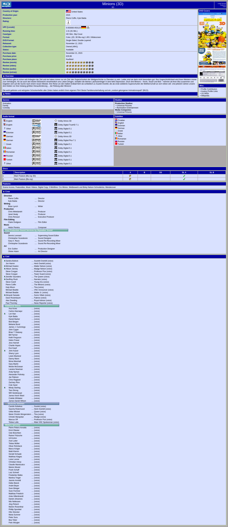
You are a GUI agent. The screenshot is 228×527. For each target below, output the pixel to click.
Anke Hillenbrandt (16, 496)
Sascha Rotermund (17, 409)
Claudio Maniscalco (17, 464)
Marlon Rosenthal (16, 507)
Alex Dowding (11, 300)
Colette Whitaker (15, 398)
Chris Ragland (14, 380)
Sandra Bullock (12, 261)
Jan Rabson (14, 377)
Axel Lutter (13, 441)
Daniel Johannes (15, 499)
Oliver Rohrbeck (15, 446)
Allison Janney (12, 269)
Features (223, 5)
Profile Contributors (209, 89)
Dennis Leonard (14, 235)
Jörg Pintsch (14, 504)
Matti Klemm (14, 451)
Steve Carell (11, 282)
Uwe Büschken (15, 433)
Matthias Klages (15, 457)
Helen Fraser (14, 340)
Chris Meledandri (15, 212)
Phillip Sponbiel (15, 509)
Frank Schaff (14, 470)
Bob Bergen (13, 322)
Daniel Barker (14, 319)
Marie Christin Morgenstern (20, 414)
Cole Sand (13, 385)
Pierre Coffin (71, 18)
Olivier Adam (13, 251)
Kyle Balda (81, 18)
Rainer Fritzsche (15, 435)
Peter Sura (13, 517)
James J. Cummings (17, 327)
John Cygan (14, 330)
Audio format (222, 3)
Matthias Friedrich (16, 494)
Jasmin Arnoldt (15, 480)
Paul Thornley (11, 303)
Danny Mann (14, 359)
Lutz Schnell (14, 472)
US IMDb (205, 93)
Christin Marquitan (16, 417)
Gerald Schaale (15, 454)
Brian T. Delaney (15, 332)
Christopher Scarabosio (18, 238)
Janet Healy (13, 214)
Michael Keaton (12, 266)
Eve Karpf (13, 348)
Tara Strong (13, 390)
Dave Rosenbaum (13, 298)
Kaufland (69, 59)
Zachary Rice (14, 382)
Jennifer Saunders (13, 277)
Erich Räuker (14, 430)
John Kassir (13, 351)
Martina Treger (15, 478)
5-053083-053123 (73, 28)
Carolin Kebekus (15, 406)
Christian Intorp (15, 462)
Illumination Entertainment (127, 108)
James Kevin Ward (16, 396)
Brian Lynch (13, 206)
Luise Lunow (14, 459)
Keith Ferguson (15, 337)
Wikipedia (205, 96)
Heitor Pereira (14, 227)
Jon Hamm (10, 263)
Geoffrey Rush (12, 279)
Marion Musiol (14, 467)
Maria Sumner (14, 515)
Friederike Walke (16, 475)
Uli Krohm (13, 438)
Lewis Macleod (15, 356)
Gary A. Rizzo (14, 241)
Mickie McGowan (16, 367)
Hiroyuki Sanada (12, 295)
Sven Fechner (14, 491)
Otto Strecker (14, 512)
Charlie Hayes (14, 345)
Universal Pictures (124, 105)
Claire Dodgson (14, 222)
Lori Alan (12, 314)
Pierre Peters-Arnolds (17, 428)
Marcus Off (13, 419)
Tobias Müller (14, 443)
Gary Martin (13, 364)
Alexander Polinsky (16, 374)
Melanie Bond (14, 324)
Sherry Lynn (14, 353)
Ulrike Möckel (14, 412)
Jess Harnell (14, 343)
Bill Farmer (13, 335)
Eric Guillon (13, 249)
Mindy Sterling (14, 388)
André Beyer (14, 486)
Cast (224, 6)
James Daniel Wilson (17, 401)
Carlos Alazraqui (15, 311)
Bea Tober (13, 520)
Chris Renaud (14, 217)
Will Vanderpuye (15, 393)
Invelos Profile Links (209, 91)
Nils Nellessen (14, 501)
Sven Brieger (14, 488)
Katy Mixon (10, 287)
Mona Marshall (15, 361)
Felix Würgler (14, 523)
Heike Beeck (14, 483)
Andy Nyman (14, 372)
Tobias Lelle (13, 422)
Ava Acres (13, 308)
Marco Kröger (14, 449)
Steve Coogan (12, 271)
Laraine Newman (16, 369)
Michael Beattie (12, 290)
